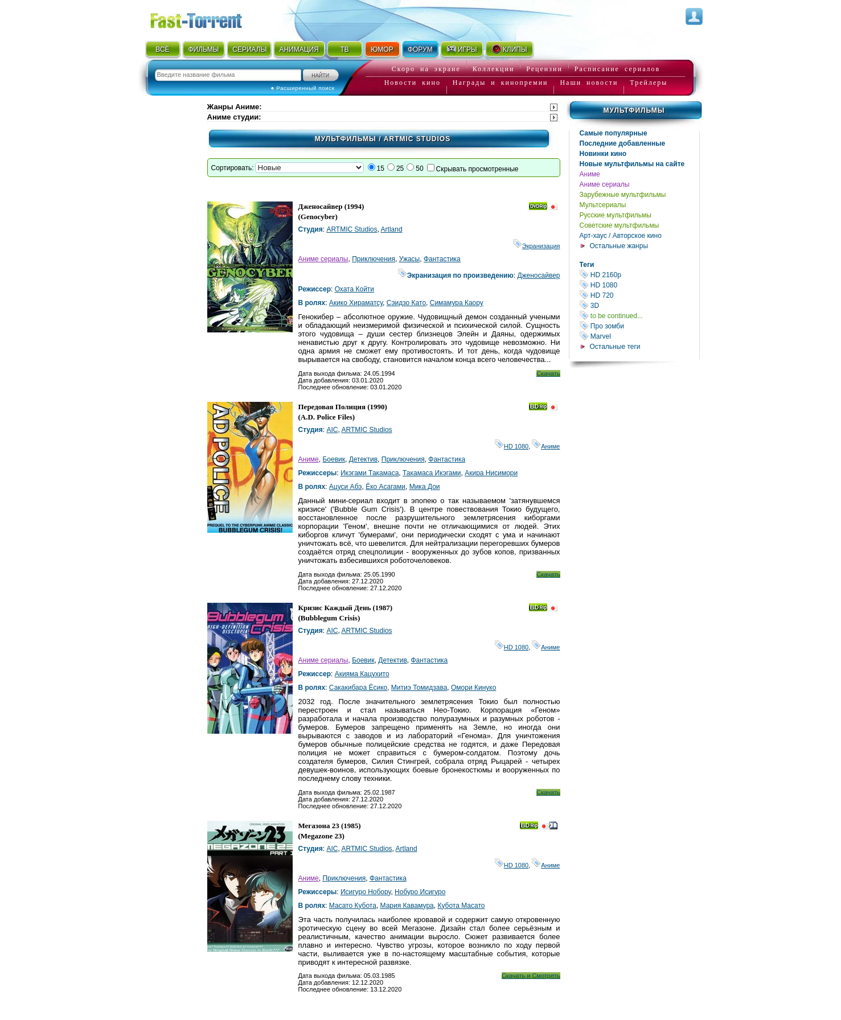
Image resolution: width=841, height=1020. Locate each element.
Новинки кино (603, 154)
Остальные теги (615, 347)
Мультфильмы (633, 110)
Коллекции (494, 69)
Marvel (639, 336)
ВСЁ (162, 50)
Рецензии (544, 69)
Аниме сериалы (605, 184)
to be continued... (639, 315)
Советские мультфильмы (619, 225)
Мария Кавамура (407, 906)
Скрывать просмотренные (477, 169)
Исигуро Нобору (365, 892)
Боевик (333, 459)
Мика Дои (424, 487)
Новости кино (412, 83)
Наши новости (589, 83)
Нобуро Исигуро (420, 892)
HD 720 (639, 295)
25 (400, 168)
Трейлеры (648, 83)
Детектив (363, 459)
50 (419, 168)
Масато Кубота (352, 906)
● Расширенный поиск (303, 88)
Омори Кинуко (473, 688)
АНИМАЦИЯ (298, 50)
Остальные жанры (619, 246)
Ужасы (409, 259)
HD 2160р (639, 274)
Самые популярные (613, 133)
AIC (332, 430)
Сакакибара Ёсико (358, 688)
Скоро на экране (426, 69)
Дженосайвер (538, 275)
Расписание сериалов (617, 69)
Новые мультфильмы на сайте (632, 164)
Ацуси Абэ (345, 487)
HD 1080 (639, 285)
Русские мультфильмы (615, 215)
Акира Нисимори (491, 473)
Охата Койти (354, 289)
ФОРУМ (420, 50)
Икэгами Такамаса (369, 473)
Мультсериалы (603, 205)
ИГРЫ (461, 49)
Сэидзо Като (406, 303)
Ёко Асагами (385, 487)
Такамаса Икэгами (432, 473)
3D (639, 305)
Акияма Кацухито (362, 674)
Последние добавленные (623, 143)
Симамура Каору (456, 303)
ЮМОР (382, 50)
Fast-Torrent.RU (207, 18)
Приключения (373, 259)
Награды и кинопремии (500, 83)
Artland (392, 229)
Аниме (590, 174)
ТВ (344, 50)
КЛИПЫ (509, 49)
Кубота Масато (461, 906)
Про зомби (639, 326)
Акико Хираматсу (356, 303)
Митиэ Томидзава (419, 688)
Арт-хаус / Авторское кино (621, 236)
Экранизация (536, 245)
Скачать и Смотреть (531, 975)
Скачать (548, 373)
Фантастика (442, 259)
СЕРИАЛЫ (249, 50)
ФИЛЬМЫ (203, 50)
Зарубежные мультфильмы (623, 195)
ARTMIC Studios (351, 229)
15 (380, 168)
